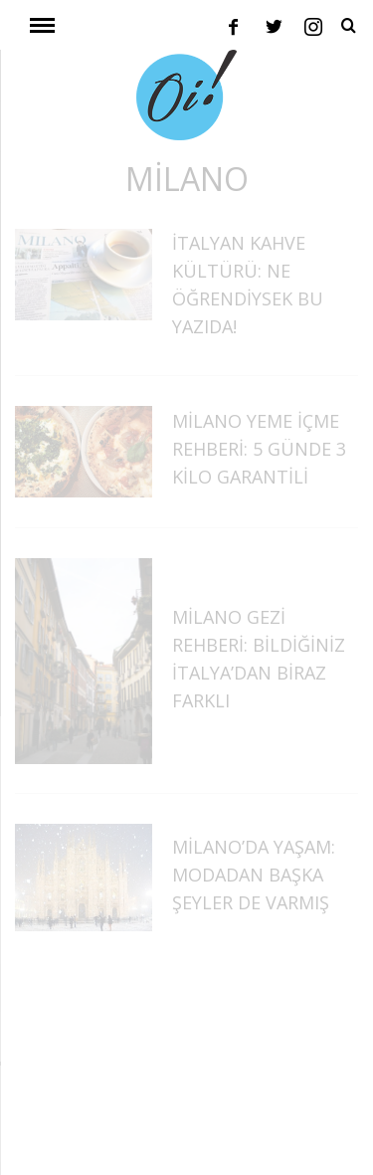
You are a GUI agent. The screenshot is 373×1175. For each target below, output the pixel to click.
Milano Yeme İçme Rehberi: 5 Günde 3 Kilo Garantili (259, 449)
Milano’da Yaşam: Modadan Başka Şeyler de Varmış (253, 874)
